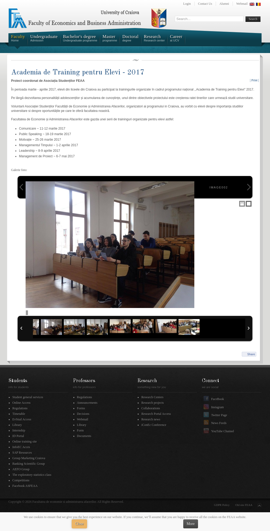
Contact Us (205, 4)
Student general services (27, 397)
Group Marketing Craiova (28, 458)
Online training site (24, 441)
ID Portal (18, 436)
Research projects (152, 403)
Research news (150, 419)
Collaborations (150, 408)
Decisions (83, 414)
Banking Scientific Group (28, 464)
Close (79, 524)
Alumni (224, 4)
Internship (18, 430)
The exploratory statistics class (31, 475)
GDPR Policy (222, 504)
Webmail (242, 4)
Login (187, 4)
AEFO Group (21, 469)
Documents (84, 436)
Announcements (87, 403)
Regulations (19, 408)
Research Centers (152, 397)
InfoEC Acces (21, 447)
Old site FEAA (243, 504)
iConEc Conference (153, 425)
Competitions (21, 480)
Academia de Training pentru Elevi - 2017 (77, 72)
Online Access (21, 403)
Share (251, 354)
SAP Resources (22, 452)
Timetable (18, 414)
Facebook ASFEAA (25, 486)
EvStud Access (21, 419)
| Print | (254, 80)
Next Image (248, 187)
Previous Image (21, 187)
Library (17, 425)
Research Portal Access (156, 414)
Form (80, 430)
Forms (81, 408)
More (191, 524)
